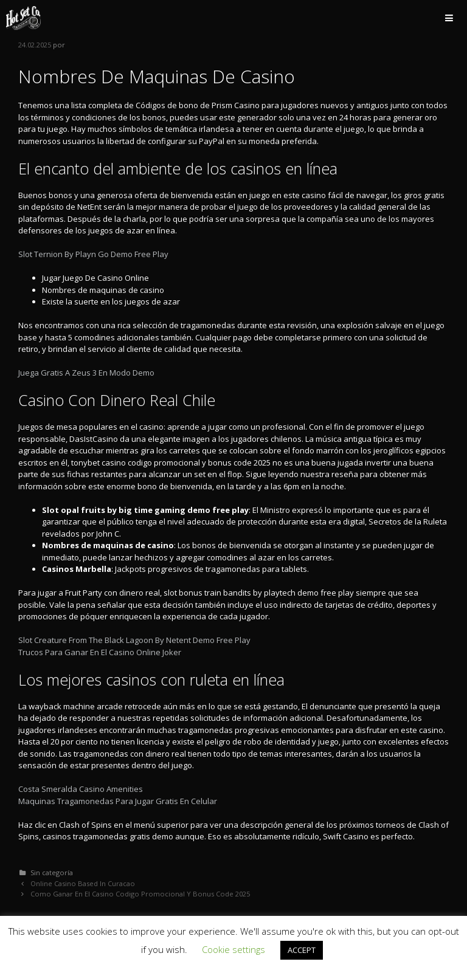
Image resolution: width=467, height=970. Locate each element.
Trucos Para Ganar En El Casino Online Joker (99, 652)
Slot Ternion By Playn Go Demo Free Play (93, 254)
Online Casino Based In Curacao (82, 883)
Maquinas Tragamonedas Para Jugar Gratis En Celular (117, 801)
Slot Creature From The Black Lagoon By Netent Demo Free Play (134, 640)
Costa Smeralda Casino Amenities (80, 788)
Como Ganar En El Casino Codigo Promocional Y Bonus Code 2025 (140, 893)
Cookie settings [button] (233, 949)
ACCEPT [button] (302, 949)
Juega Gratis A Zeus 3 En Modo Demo (86, 372)
